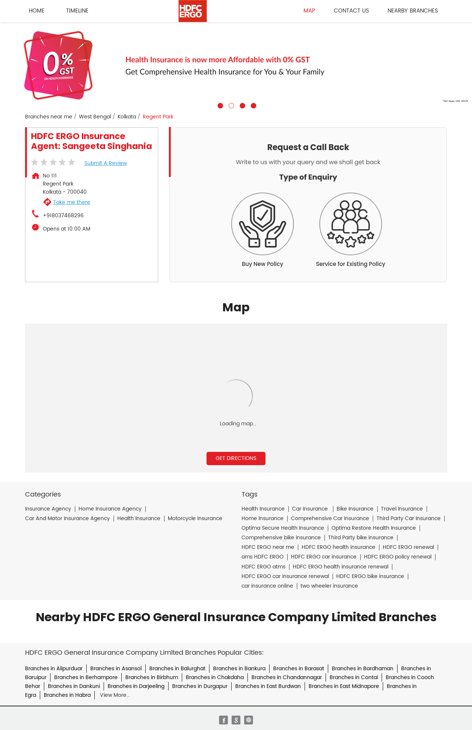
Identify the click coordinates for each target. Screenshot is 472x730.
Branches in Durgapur (200, 686)
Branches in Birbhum (151, 677)
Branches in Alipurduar (54, 668)
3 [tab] (241, 105)
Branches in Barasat (298, 668)
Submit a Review (105, 163)
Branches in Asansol (116, 668)
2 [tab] (230, 105)
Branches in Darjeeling (136, 686)
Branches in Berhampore (86, 677)
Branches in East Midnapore (344, 686)
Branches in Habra (67, 695)
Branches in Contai (354, 677)
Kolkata (127, 117)
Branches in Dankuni (74, 686)
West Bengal (95, 117)
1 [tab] (219, 105)
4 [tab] (252, 105)
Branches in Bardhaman (362, 668)
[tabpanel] (236, 65)
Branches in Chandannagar (286, 677)
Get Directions (236, 458)
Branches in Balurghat (177, 668)
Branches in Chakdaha (215, 677)
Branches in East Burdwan (268, 686)
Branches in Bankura (239, 668)
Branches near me (48, 117)
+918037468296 (63, 216)
